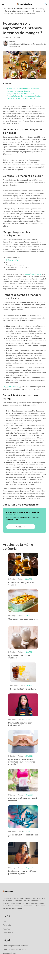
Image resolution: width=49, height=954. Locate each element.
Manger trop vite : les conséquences (21, 93)
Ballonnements (12, 260)
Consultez (20, 526)
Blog (4, 921)
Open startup (8, 933)
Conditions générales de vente (14, 949)
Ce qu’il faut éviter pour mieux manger (21, 98)
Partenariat (7, 925)
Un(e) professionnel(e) (11, 387)
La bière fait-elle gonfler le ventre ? (21, 583)
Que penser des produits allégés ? (20, 656)
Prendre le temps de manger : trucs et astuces (24, 96)
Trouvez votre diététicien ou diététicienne (19, 8)
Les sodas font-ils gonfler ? (23, 689)
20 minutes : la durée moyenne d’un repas (23, 88)
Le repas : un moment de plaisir (19, 91)
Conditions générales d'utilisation (15, 945)
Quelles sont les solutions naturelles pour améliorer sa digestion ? (21, 762)
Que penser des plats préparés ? (23, 620)
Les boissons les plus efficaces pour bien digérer (22, 872)
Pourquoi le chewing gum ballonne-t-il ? (20, 724)
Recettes (6, 929)
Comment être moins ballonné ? (17, 11)
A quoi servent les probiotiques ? (23, 836)
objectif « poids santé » (33, 274)
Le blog (41, 8)
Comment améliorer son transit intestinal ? (22, 799)
